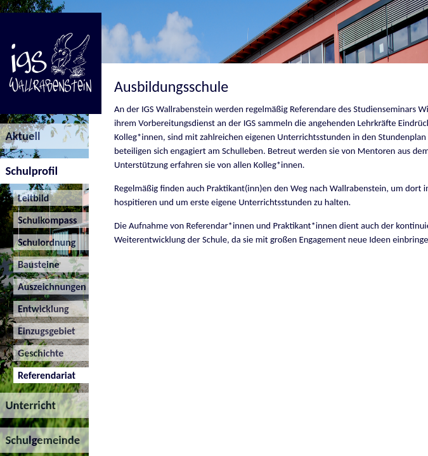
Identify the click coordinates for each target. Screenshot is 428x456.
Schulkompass (45, 220)
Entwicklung (41, 309)
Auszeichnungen (49, 287)
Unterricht (28, 405)
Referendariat (44, 375)
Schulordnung (44, 242)
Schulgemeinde (40, 440)
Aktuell (20, 136)
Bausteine (36, 264)
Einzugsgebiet (44, 331)
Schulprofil (29, 170)
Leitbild (31, 198)
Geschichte (38, 353)
